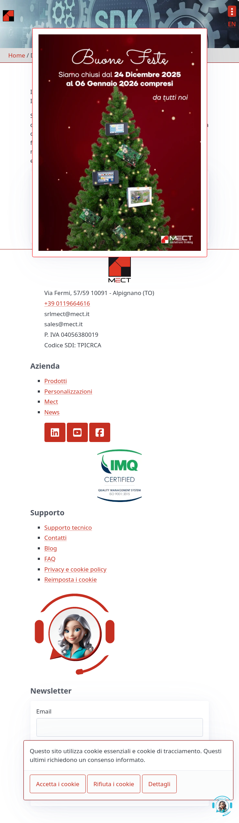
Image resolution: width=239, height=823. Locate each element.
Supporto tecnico (68, 527)
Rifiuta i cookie (113, 784)
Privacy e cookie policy (75, 569)
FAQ (50, 559)
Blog (50, 548)
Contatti (55, 538)
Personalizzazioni (68, 391)
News (52, 412)
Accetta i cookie (57, 784)
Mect (51, 401)
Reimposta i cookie (70, 579)
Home (16, 55)
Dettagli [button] (159, 784)
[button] (54, 432)
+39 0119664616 (67, 303)
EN (232, 24)
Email (44, 711)
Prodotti (55, 381)
